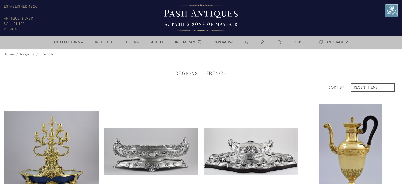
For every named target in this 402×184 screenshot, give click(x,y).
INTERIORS (104, 42)
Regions (27, 54)
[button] (279, 42)
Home (9, 54)
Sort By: (337, 87)
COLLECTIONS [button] (67, 42)
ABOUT (157, 42)
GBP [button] (298, 42)
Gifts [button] (131, 42)
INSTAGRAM (188, 42)
